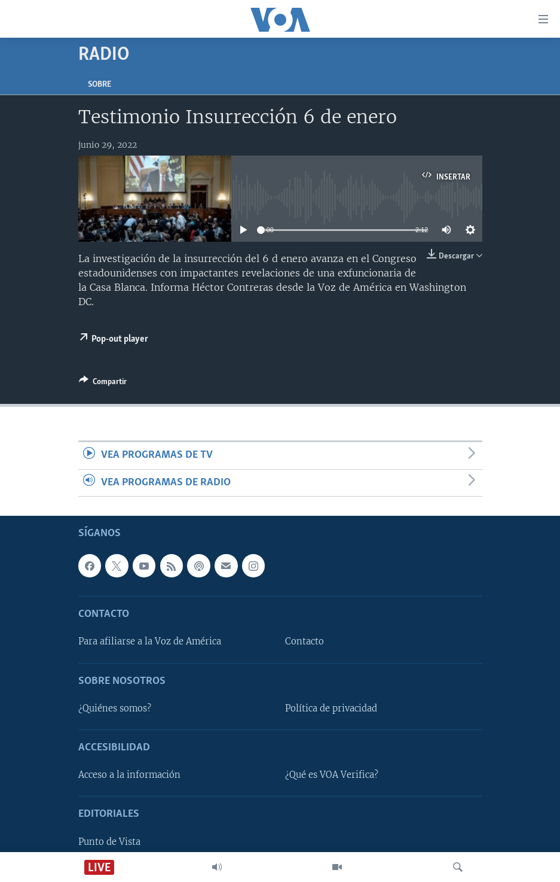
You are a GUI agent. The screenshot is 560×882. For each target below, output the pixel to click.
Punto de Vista (109, 842)
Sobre (99, 84)
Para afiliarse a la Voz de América (149, 642)
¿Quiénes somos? (114, 708)
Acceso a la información (129, 775)
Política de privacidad (331, 708)
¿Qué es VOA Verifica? (331, 775)
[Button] (103, 383)
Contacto (304, 642)
